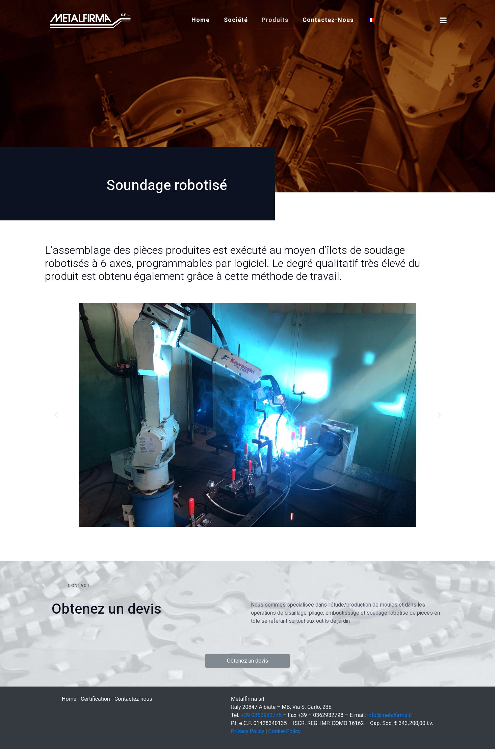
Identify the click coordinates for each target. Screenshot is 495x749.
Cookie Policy (284, 731)
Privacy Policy (247, 731)
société (236, 20)
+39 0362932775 (261, 715)
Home (200, 20)
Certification (95, 699)
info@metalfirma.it (389, 715)
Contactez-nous (328, 20)
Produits (275, 20)
